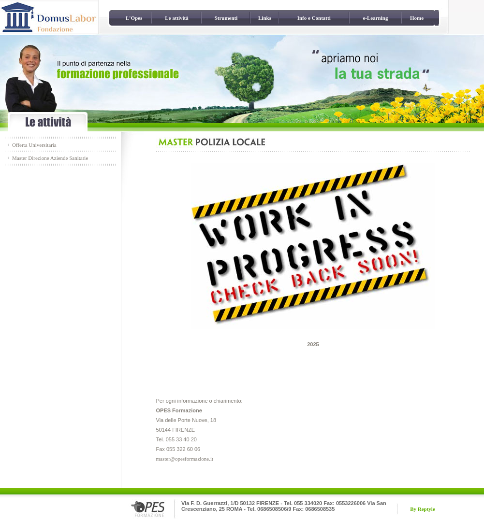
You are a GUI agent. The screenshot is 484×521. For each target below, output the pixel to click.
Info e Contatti (314, 18)
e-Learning (375, 18)
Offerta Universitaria (34, 145)
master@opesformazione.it (185, 459)
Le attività (177, 18)
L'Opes (134, 18)
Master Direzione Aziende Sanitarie (50, 158)
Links (264, 18)
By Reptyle (422, 509)
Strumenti (226, 18)
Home (417, 18)
